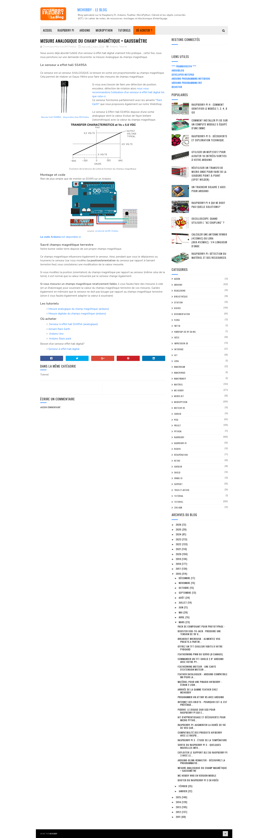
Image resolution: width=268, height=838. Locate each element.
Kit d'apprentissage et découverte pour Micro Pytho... (202, 718)
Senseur (178, 466)
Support (178, 484)
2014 (179, 802)
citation (178, 302)
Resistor (177, 87)
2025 (179, 529)
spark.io (178, 478)
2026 (179, 524)
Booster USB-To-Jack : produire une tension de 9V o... (199, 632)
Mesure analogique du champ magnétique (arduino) (78, 309)
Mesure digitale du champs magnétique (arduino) (77, 313)
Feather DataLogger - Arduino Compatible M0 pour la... (202, 675)
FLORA (177, 320)
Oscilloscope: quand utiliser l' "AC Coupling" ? (208, 220)
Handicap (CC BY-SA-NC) (185, 331)
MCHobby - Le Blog (92, 9)
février (183, 786)
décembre (185, 578)
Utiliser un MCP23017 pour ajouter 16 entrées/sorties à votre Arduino (209, 156)
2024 (179, 534)
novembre (185, 583)
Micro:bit (179, 396)
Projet (177, 425)
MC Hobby (179, 390)
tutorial (178, 496)
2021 (179, 549)
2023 (179, 539)
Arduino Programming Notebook (191, 78)
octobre (184, 587)
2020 (179, 554)
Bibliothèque (181, 296)
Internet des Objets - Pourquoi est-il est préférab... (202, 703)
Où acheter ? (144, 30)
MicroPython (104, 30)
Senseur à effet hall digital (63, 349)
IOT (176, 355)
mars (182, 622)
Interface (179, 349)
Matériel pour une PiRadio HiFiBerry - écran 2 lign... (200, 683)
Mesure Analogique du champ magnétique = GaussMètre (202, 769)
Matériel (178, 384)
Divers (177, 308)
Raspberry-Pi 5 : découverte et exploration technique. (209, 138)
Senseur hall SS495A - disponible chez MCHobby (65, 117)
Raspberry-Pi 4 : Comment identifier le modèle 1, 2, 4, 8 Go (209, 108)
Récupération (181, 454)
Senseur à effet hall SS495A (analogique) (73, 324)
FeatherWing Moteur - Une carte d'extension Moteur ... (197, 668)
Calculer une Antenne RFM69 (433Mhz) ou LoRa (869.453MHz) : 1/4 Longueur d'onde (209, 240)
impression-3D (181, 343)
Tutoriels (124, 30)
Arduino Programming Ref (187, 83)
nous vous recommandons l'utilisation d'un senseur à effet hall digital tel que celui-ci (128, 92)
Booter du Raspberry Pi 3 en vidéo (198, 780)
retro (177, 460)
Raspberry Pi (66, 30)
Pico (176, 419)
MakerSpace (179, 372)
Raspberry (179, 437)
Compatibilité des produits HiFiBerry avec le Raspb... (200, 734)
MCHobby (53, 833)
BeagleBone (180, 290)
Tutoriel (123, 46)
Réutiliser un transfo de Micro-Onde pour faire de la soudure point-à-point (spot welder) (209, 173)
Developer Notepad (183, 74)
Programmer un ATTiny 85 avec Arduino (201, 697)
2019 (179, 559)
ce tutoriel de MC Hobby (106, 231)
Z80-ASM (178, 507)
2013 (179, 807)
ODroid (177, 413)
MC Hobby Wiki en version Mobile (197, 775)
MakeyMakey (180, 378)
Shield (177, 472)
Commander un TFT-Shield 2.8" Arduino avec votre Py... (201, 660)
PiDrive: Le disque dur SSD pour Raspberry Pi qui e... (196, 711)
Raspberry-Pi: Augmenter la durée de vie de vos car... (202, 726)
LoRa (176, 361)
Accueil (47, 30)
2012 (179, 812)
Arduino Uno (56, 333)
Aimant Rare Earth (59, 329)
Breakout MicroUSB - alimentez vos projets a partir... (199, 640)
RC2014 (177, 449)
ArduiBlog (178, 70)
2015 (179, 797)
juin (181, 607)
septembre (185, 592)
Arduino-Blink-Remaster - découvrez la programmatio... (201, 761)
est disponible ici (60, 237)
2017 (179, 568)
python (177, 431)
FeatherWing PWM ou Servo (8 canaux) (200, 654)
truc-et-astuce (181, 490)
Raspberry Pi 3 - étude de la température (202, 740)
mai (181, 612)
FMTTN (177, 326)
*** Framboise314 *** (184, 66)
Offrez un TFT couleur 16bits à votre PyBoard (200, 648)
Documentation (182, 314)
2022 (179, 544)
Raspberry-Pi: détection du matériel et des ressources (209, 255)
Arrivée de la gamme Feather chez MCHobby (198, 691)
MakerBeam (179, 366)
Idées (176, 337)
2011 (178, 817)
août (182, 597)
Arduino (85, 30)
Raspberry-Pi (180, 443)
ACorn (177, 278)
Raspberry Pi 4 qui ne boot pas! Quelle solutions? (208, 205)
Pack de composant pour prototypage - (201, 626)
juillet (183, 602)
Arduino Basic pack (60, 338)
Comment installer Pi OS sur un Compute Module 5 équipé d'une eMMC (210, 124)
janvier (183, 791)
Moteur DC (179, 408)
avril (182, 617)
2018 (179, 564)
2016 (179, 573)
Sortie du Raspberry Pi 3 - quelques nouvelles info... (199, 746)
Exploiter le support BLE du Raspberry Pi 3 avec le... (202, 754)
